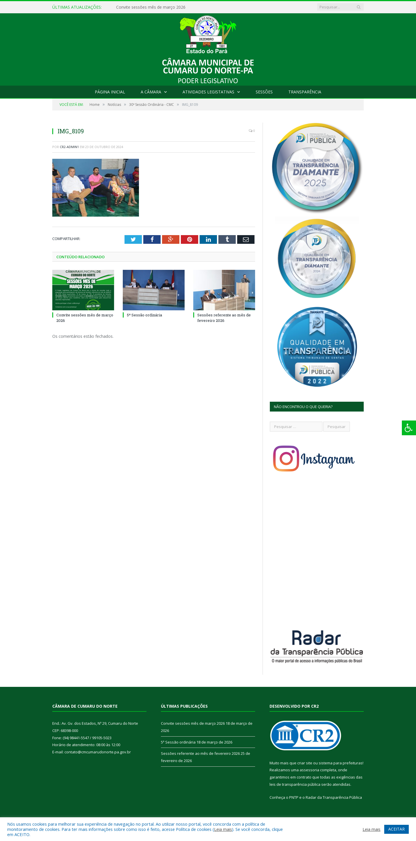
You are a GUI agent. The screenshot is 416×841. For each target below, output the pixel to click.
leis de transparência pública (295, 784)
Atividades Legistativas (208, 92)
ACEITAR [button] (396, 829)
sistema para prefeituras (341, 763)
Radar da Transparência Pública (334, 797)
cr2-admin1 (69, 147)
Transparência (304, 92)
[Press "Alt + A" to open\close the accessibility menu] (409, 427)
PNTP (293, 797)
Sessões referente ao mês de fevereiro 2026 (224, 317)
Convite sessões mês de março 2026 (150, 7)
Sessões (264, 92)
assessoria (309, 769)
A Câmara (151, 92)
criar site (304, 763)
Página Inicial (110, 92)
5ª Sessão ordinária (144, 315)
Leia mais (223, 829)
